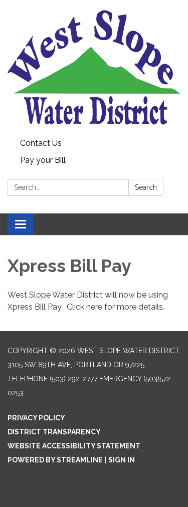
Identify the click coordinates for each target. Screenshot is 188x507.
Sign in (121, 460)
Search (146, 187)
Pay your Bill (43, 160)
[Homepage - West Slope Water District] (94, 67)
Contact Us (41, 143)
